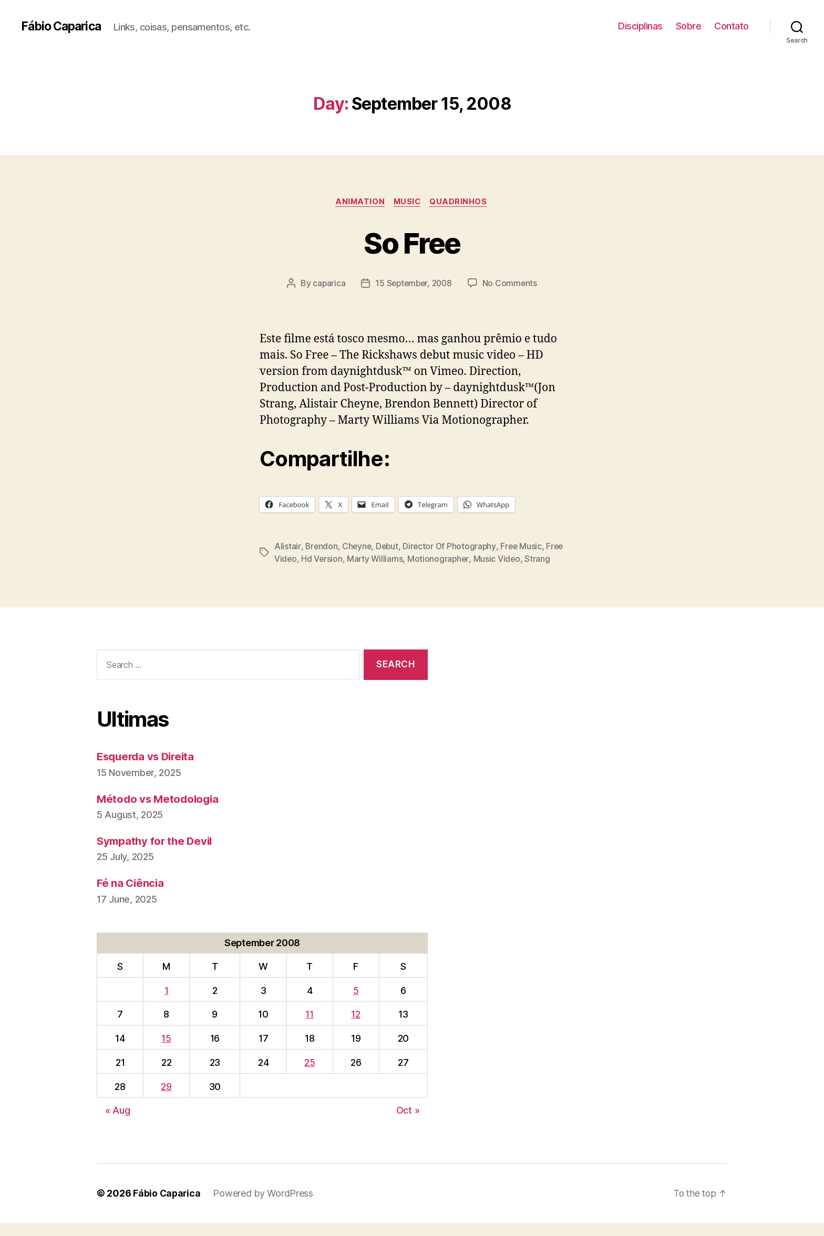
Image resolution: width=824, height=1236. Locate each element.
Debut (389, 546)
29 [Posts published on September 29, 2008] (166, 1099)
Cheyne (358, 546)
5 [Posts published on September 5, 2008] (356, 1003)
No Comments (512, 284)
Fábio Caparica (63, 26)
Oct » (408, 1123)
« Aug (117, 1123)
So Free (412, 242)
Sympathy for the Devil (157, 853)
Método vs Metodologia (159, 811)
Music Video (519, 559)
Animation (359, 202)
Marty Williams (396, 559)
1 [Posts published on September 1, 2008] (166, 1003)
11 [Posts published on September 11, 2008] (309, 1027)
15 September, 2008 (413, 284)
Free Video (295, 559)
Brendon (321, 546)
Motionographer (460, 559)
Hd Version (342, 559)
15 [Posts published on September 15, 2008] (166, 1051)
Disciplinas (640, 26)
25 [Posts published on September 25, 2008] (309, 1075)
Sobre (689, 26)
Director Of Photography (452, 546)
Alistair (287, 546)
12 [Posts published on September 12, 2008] (355, 1027)
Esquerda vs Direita (148, 769)
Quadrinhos (462, 202)
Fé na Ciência (131, 896)
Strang (287, 572)
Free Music (525, 546)
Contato (731, 26)
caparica (327, 284)
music (408, 202)
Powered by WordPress (264, 1206)
